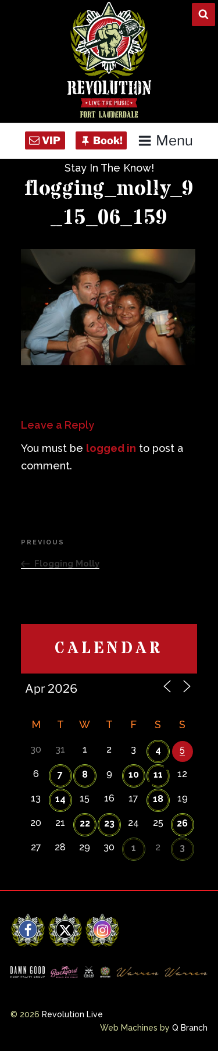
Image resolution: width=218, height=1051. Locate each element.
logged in (111, 448)
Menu (165, 140)
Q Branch (190, 1027)
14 (60, 798)
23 (109, 823)
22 (85, 823)
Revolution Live (72, 1014)
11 (158, 774)
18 (158, 798)
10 (133, 774)
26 (182, 823)
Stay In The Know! (109, 168)
